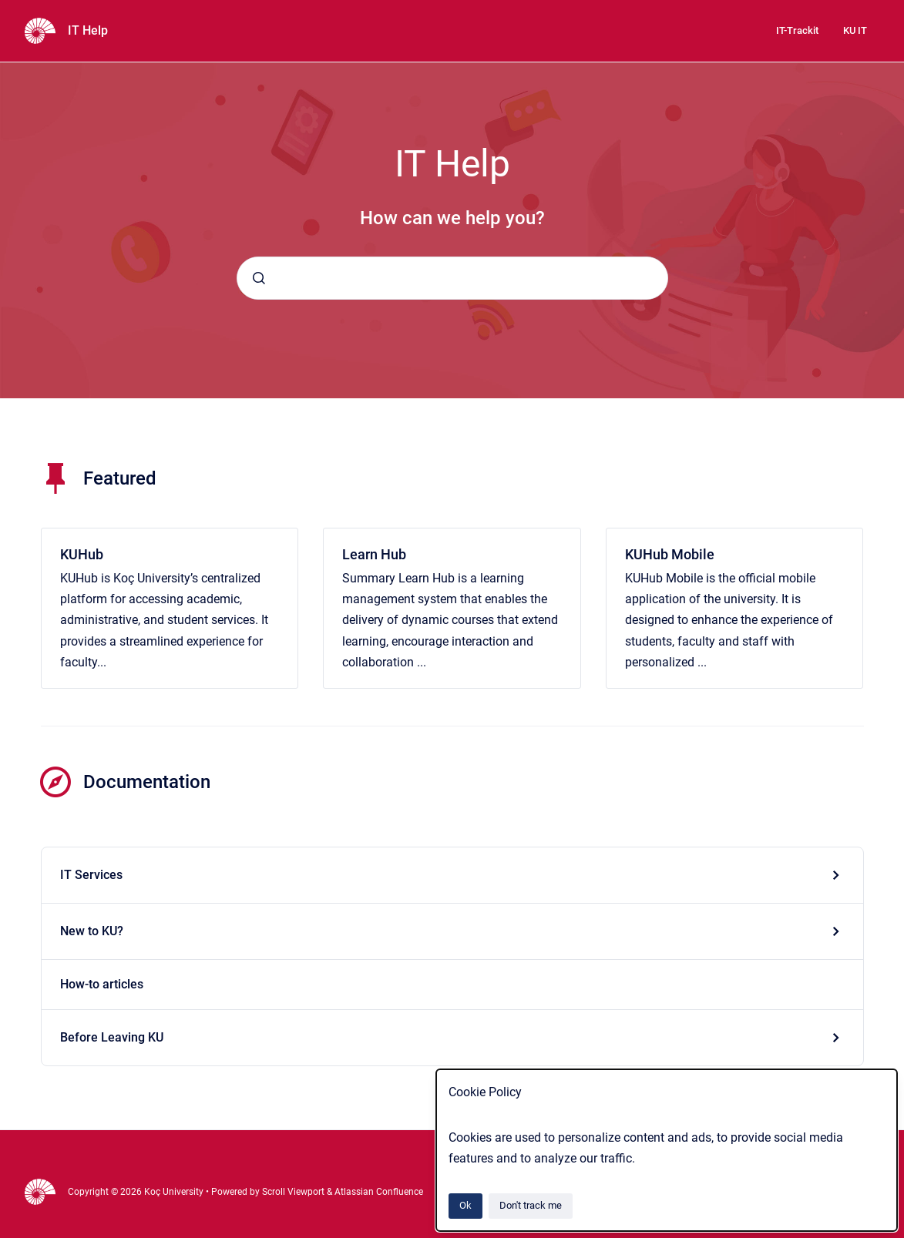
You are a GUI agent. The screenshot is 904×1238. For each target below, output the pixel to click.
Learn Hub (374, 554)
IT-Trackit (797, 30)
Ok (465, 1205)
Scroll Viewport (294, 1191)
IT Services (91, 874)
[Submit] (259, 278)
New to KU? (91, 931)
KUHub (81, 554)
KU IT (855, 30)
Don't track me (530, 1205)
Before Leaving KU (111, 1037)
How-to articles (101, 984)
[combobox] (452, 278)
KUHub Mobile (669, 554)
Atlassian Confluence (378, 1191)
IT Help (88, 30)
